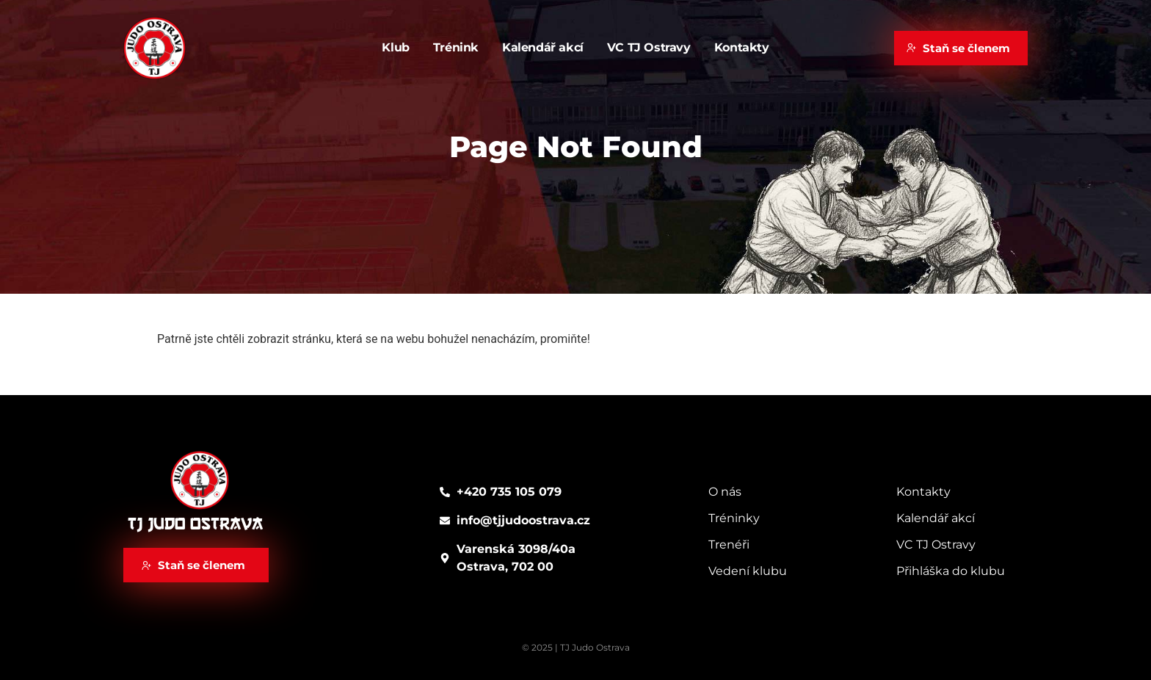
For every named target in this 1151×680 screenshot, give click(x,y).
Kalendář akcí (543, 47)
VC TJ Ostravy (649, 47)
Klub (395, 47)
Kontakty (741, 47)
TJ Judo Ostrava (195, 524)
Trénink (456, 47)
